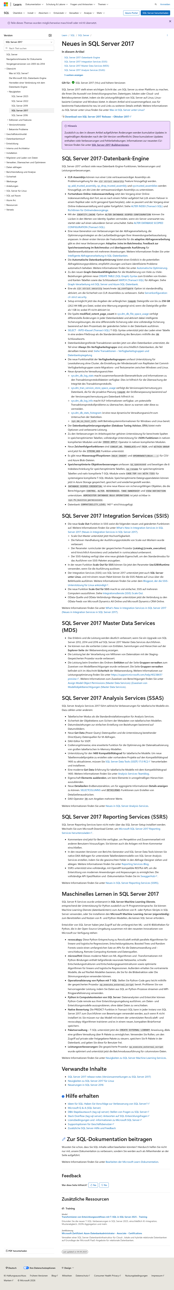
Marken (7, 1280)
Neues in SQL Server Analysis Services (127, 805)
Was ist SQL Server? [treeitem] (18, 73)
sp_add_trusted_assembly (82, 185)
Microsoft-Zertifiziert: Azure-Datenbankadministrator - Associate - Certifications (102, 1233)
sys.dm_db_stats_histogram (86, 412)
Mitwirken (67, 1275)
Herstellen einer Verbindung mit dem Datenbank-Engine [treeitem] (27, 84)
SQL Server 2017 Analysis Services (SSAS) (84, 70)
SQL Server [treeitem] (11, 54)
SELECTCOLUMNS (91, 790)
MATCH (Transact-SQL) (131, 280)
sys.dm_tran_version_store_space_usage (93, 387)
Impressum (156, 1275)
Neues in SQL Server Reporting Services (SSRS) (132, 882)
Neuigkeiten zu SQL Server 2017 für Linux (91, 1080)
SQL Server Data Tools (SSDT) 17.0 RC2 (126, 761)
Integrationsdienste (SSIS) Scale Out (123, 593)
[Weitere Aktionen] (167, 35)
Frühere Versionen (39, 1275)
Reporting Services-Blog (135, 864)
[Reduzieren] (50, 35)
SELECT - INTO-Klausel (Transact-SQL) (89, 330)
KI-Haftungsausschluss (15, 1275)
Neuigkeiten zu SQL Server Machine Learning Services (136, 1057)
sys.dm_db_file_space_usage (133, 313)
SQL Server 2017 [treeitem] (20, 110)
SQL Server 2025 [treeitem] (20, 96)
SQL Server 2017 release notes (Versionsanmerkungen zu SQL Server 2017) (109, 1076)
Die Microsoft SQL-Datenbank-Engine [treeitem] (27, 78)
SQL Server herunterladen (155, 12)
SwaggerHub (148, 876)
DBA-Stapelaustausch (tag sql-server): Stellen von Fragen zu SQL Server (107, 1111)
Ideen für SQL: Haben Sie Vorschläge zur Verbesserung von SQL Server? (107, 1103)
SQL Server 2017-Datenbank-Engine (82, 57)
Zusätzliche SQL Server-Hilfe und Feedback (92, 1128)
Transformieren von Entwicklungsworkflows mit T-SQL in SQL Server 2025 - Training (104, 1216)
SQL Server (83, 35)
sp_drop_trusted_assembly (112, 185)
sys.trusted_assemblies (145, 185)
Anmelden (165, 4)
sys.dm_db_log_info (82, 400)
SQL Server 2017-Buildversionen (110, 144)
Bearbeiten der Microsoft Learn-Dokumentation (132, 1161)
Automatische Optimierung (152, 268)
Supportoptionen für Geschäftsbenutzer (90, 1124)
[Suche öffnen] (156, 4)
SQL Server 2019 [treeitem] (20, 105)
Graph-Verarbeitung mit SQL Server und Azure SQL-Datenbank (103, 284)
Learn (64, 35)
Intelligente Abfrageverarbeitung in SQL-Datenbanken (98, 255)
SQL (73, 35)
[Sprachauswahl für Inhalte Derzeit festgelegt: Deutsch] (11, 1268)
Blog (54, 1275)
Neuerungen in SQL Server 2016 (86, 1084)
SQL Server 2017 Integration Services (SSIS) (85, 61)
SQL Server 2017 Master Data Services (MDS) (86, 65)
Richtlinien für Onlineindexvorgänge (88, 210)
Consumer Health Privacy (106, 1275)
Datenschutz (82, 1275)
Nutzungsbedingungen (136, 1275)
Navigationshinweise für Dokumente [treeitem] (24, 59)
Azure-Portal (131, 12)
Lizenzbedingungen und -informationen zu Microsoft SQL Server (104, 1120)
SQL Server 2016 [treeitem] (20, 115)
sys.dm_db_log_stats (82, 375)
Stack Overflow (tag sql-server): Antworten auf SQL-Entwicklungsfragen (107, 1116)
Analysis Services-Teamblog (133, 773)
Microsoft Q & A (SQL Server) (84, 1107)
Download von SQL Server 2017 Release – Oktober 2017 (97, 116)
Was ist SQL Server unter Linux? (127, 109)
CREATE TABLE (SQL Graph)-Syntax (118, 276)
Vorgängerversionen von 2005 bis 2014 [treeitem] (25, 63)
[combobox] (29, 42)
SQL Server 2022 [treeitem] (20, 101)
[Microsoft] (6, 4)
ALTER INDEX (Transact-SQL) (147, 206)
